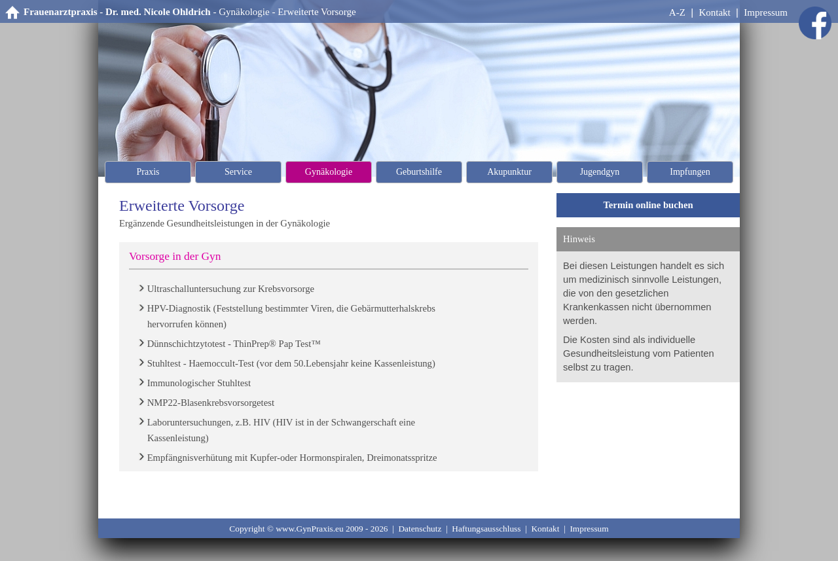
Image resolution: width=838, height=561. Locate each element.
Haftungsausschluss (486, 529)
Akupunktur (509, 172)
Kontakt (714, 12)
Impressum (766, 12)
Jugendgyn (600, 172)
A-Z (677, 12)
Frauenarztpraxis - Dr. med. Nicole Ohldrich (117, 12)
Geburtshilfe (419, 172)
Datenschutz (419, 529)
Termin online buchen (648, 205)
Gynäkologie (244, 12)
